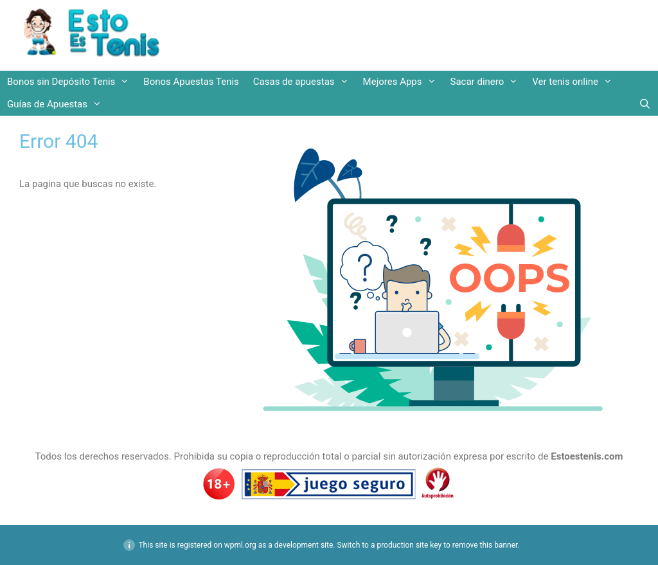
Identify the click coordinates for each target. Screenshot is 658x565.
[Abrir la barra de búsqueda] (645, 104)
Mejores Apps (403, 82)
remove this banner (485, 545)
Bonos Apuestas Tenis (190, 81)
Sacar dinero (488, 82)
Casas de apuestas (304, 82)
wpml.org (240, 545)
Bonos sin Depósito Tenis (71, 82)
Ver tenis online (575, 82)
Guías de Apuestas (58, 104)
